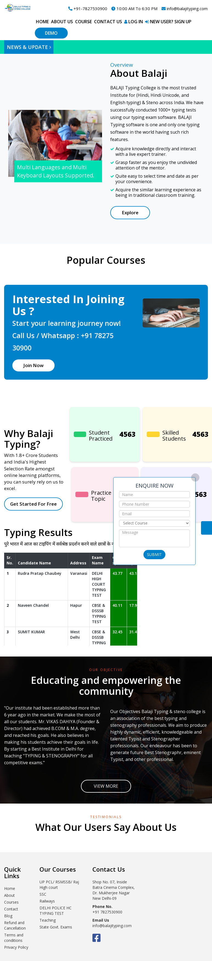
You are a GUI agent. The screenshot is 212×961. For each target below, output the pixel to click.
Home (42, 22)
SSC (42, 894)
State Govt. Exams (55, 927)
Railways (47, 901)
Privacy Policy (16, 947)
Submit (154, 554)
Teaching (47, 920)
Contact (11, 909)
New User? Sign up (168, 22)
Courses (11, 902)
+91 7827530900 (107, 912)
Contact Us (206, 528)
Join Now (33, 365)
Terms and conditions (13, 937)
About (9, 895)
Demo (51, 33)
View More (106, 786)
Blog (8, 915)
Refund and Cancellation (15, 925)
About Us (62, 22)
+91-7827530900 (87, 8)
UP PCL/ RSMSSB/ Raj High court (59, 884)
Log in (133, 22)
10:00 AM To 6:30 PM (134, 8)
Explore (130, 212)
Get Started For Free (33, 504)
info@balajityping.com (185, 8)
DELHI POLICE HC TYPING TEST (55, 910)
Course (83, 22)
